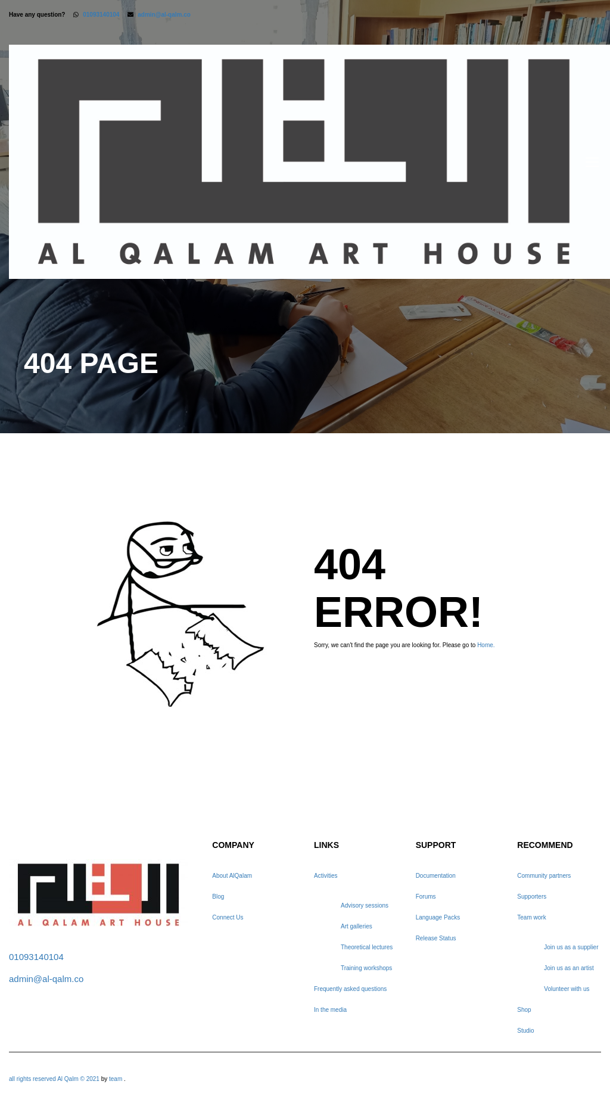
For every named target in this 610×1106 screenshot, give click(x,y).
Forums (426, 896)
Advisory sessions (364, 905)
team (115, 1079)
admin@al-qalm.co (164, 14)
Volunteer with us (566, 989)
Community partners (544, 875)
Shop (524, 1009)
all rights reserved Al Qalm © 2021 (55, 1079)
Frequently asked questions (350, 989)
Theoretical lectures (367, 947)
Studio (525, 1030)
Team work (531, 917)
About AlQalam (232, 875)
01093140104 (101, 14)
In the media (330, 1009)
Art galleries (356, 926)
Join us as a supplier (571, 947)
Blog (218, 896)
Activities (325, 875)
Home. (485, 645)
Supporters (531, 896)
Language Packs (438, 917)
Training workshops (366, 968)
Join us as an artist (568, 968)
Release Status (436, 938)
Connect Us (227, 917)
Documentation (436, 875)
